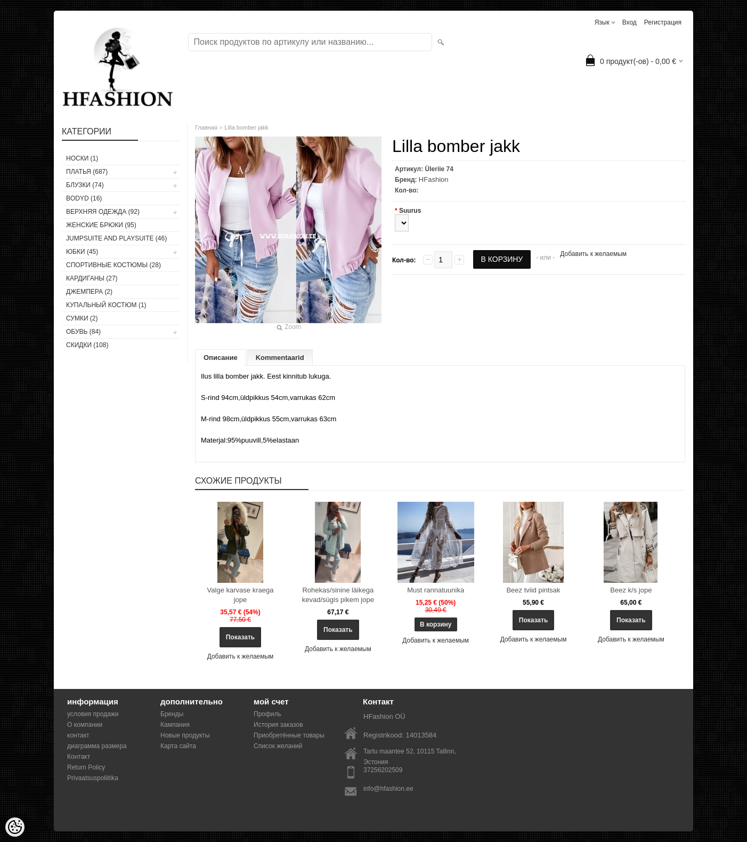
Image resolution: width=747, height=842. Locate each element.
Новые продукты (184, 735)
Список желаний (278, 746)
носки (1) (82, 158)
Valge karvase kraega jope (240, 595)
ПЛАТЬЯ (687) (87, 171)
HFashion (434, 179)
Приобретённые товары (289, 735)
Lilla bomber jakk (246, 127)
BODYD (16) (84, 198)
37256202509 (382, 770)
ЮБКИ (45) (82, 251)
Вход (629, 22)
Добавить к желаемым (593, 254)
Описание (221, 358)
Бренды (171, 714)
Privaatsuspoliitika (92, 778)
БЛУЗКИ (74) (85, 185)
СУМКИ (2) (82, 318)
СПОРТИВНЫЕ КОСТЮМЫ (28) (113, 265)
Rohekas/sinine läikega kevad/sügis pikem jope (338, 595)
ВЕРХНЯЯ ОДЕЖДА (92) (103, 211)
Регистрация (662, 22)
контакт (78, 735)
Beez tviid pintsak (533, 590)
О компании (84, 724)
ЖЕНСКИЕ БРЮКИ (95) (101, 225)
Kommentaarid (280, 358)
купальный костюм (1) (106, 305)
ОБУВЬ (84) (83, 331)
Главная (206, 127)
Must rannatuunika (435, 590)
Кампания (175, 724)
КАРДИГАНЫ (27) (92, 278)
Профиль (267, 714)
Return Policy (86, 767)
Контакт (78, 756)
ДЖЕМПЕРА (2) (89, 291)
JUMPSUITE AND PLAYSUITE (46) (116, 238)
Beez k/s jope (631, 590)
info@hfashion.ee (388, 788)
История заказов (278, 724)
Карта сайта (178, 746)
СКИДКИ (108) (87, 345)
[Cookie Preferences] (15, 827)
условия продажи (93, 714)
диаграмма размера (97, 746)
